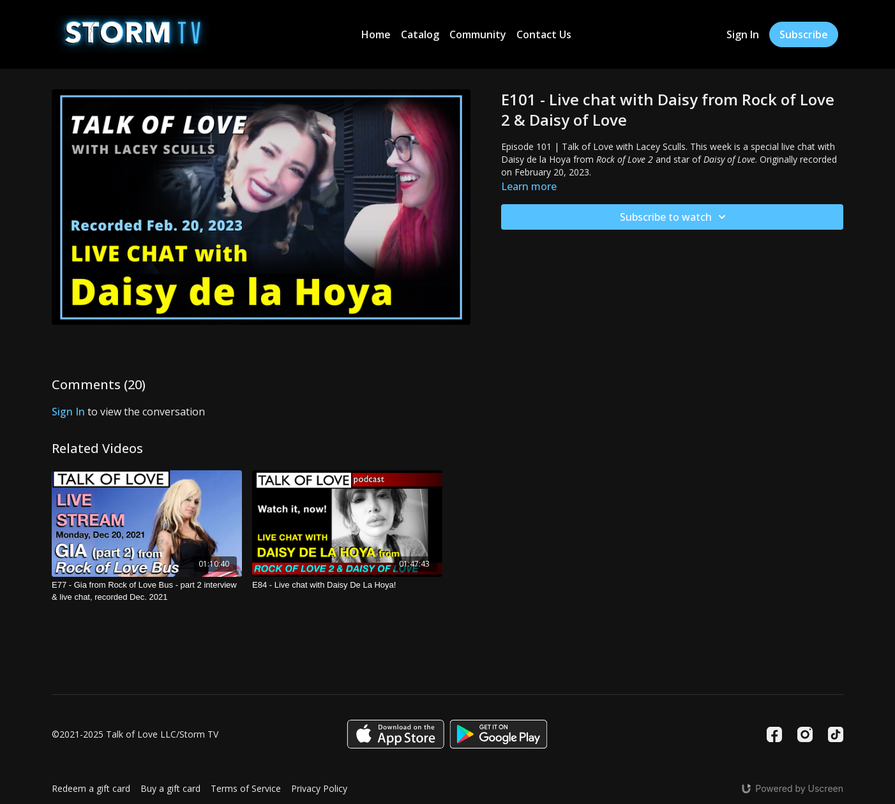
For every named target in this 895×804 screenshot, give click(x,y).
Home (376, 34)
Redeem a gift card (91, 788)
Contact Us (543, 34)
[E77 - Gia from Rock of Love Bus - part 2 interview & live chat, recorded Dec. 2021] (147, 591)
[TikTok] (835, 734)
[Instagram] (805, 734)
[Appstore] (395, 734)
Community (477, 34)
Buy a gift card (170, 788)
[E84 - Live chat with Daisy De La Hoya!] (347, 585)
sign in (68, 412)
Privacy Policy (319, 788)
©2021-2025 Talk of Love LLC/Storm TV (135, 734)
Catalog (420, 34)
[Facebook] (774, 734)
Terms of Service (246, 788)
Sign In (742, 34)
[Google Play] (498, 734)
